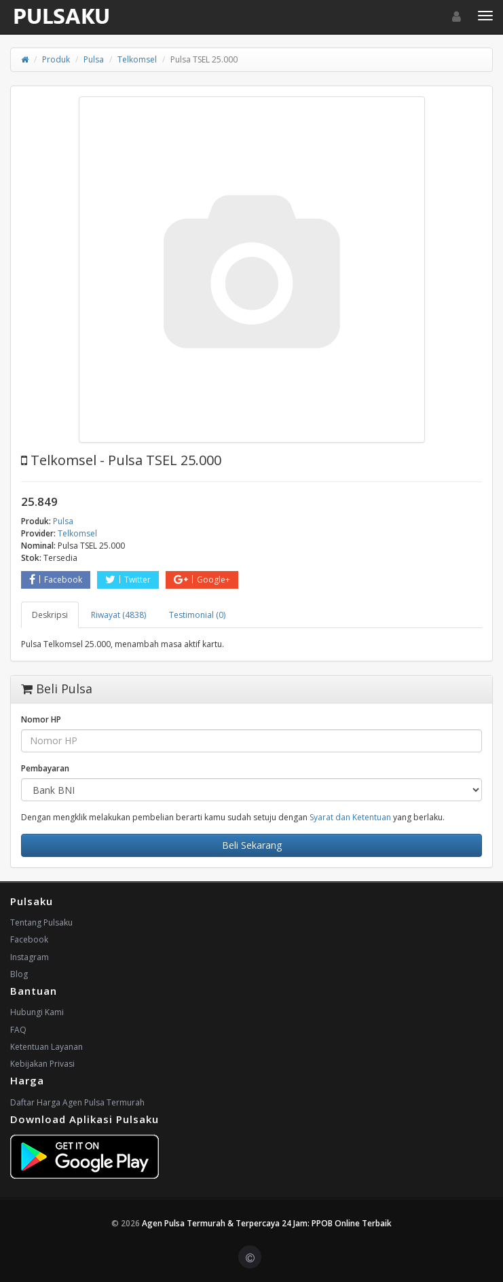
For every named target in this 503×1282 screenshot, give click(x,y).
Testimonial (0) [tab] (197, 615)
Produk (56, 59)
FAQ (18, 1030)
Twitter (128, 579)
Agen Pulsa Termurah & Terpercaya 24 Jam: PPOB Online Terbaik (267, 1223)
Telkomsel (137, 59)
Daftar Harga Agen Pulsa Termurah (77, 1102)
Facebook (55, 579)
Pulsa (93, 59)
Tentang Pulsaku (41, 922)
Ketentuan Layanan (46, 1046)
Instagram (29, 957)
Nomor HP (41, 719)
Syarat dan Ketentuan (350, 817)
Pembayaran (45, 768)
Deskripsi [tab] (50, 615)
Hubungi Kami (37, 1012)
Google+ (202, 579)
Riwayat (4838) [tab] (118, 615)
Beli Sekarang (252, 845)
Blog (19, 974)
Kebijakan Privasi (42, 1063)
